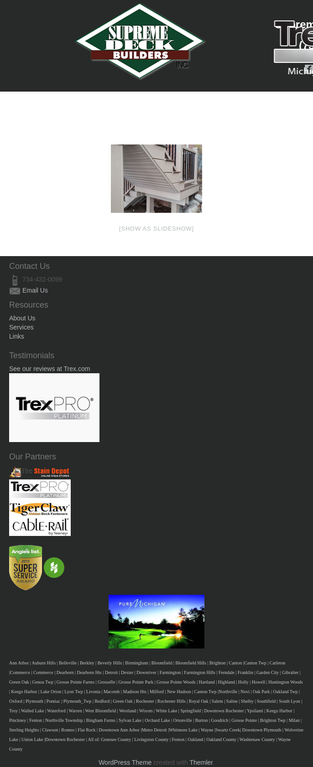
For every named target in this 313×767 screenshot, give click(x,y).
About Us (22, 318)
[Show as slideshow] (156, 228)
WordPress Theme (125, 762)
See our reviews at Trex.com (49, 368)
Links (16, 336)
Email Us (35, 290)
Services (21, 327)
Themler (201, 762)
